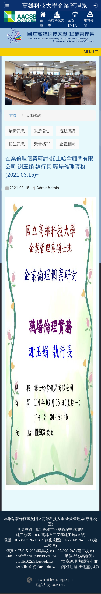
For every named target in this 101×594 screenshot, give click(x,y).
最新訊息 (17, 131)
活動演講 (67, 131)
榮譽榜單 (42, 143)
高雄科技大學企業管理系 (54, 5)
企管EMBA (73, 19)
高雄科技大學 (56, 19)
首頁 (43, 19)
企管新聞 (67, 143)
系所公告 (42, 131)
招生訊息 (17, 143)
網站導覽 (89, 19)
